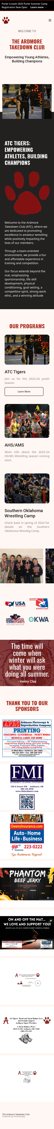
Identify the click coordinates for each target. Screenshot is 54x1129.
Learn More (24, 391)
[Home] (5, 20)
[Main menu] (50, 20)
